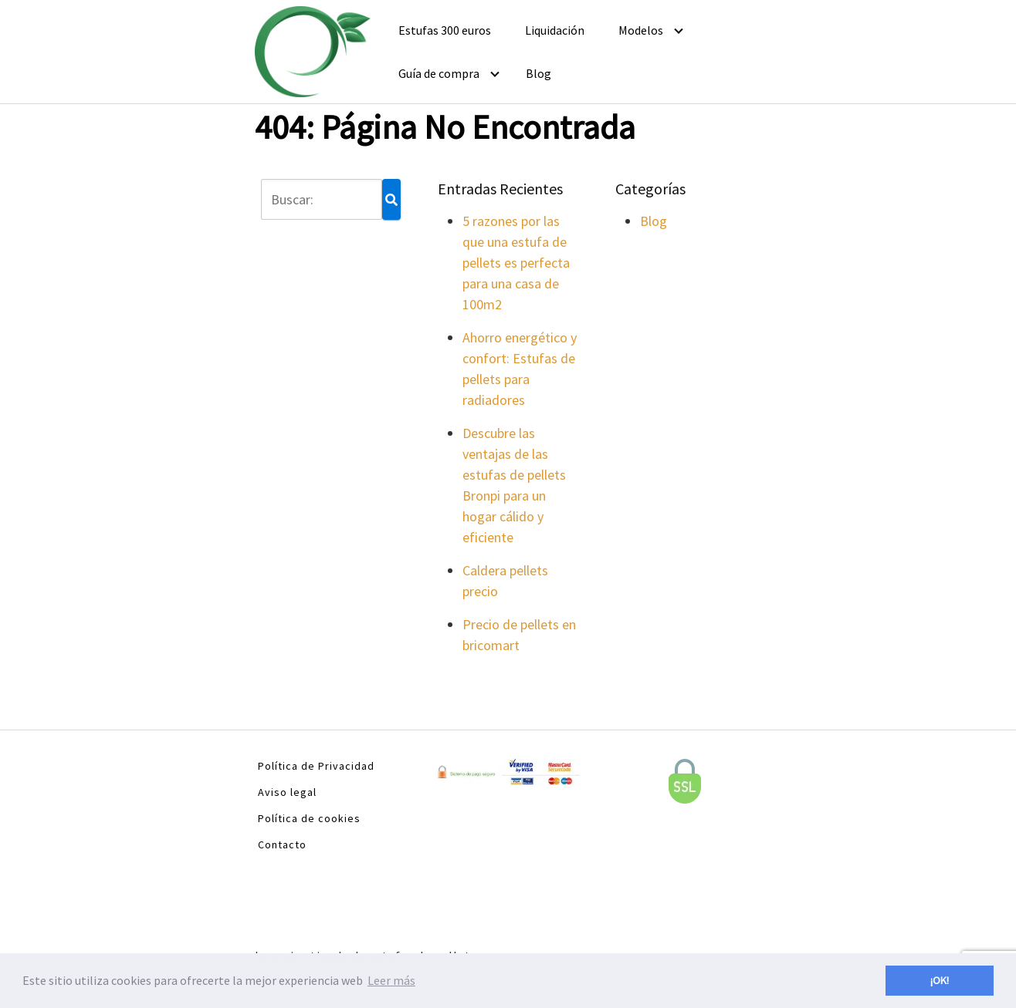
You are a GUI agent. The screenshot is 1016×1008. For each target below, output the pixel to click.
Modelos (640, 30)
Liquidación (554, 30)
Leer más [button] (391, 980)
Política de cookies (309, 818)
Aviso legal (287, 792)
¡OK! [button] (939, 980)
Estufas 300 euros (444, 30)
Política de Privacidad (316, 766)
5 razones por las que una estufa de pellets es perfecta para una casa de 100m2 (516, 262)
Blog (538, 73)
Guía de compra (438, 73)
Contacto (282, 844)
